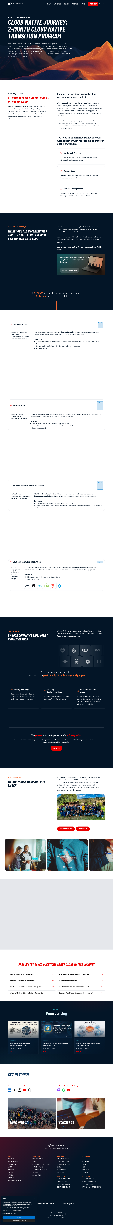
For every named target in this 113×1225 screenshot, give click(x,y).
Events (84, 1167)
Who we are (11, 1159)
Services (11, 17)
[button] (34, 1198)
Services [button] (66, 4)
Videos (84, 1164)
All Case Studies (37, 1175)
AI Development (62, 1169)
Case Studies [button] (57, 4)
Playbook (10, 1172)
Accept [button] (19, 1217)
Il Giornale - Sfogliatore (40, 1169)
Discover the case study (69, 270)
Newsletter (85, 1169)
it (103, 4)
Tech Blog (85, 1172)
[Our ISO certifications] (45, 1203)
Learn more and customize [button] (19, 1220)
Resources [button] (75, 4)
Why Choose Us (83, 829)
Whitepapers (85, 1161)
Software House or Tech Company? (92, 1187)
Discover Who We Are (66, 829)
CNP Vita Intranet (38, 1167)
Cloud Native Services (63, 1159)
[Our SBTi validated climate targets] (68, 1203)
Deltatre (35, 1172)
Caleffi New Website (39, 1159)
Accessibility (54, 1198)
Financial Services (62, 1181)
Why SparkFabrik (13, 1161)
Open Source (11, 1169)
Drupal (59, 1167)
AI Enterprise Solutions (89, 1181)
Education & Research (63, 1184)
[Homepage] (16, 4)
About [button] (49, 4)
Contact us (11, 1178)
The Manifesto (12, 1164)
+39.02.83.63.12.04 (59, 1217)
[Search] (100, 3)
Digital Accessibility (88, 1179)
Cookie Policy (41, 1198)
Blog (83, 1159)
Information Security (14, 1180)
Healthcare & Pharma (63, 1179)
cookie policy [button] (13, 1205)
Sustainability (84, 1198)
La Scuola (35, 1161)
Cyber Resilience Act (88, 1184)
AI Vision (10, 1167)
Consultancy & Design (63, 1164)
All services (60, 1172)
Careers (10, 1175)
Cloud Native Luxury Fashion (41, 1164)
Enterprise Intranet (63, 1187)
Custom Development (63, 1161)
